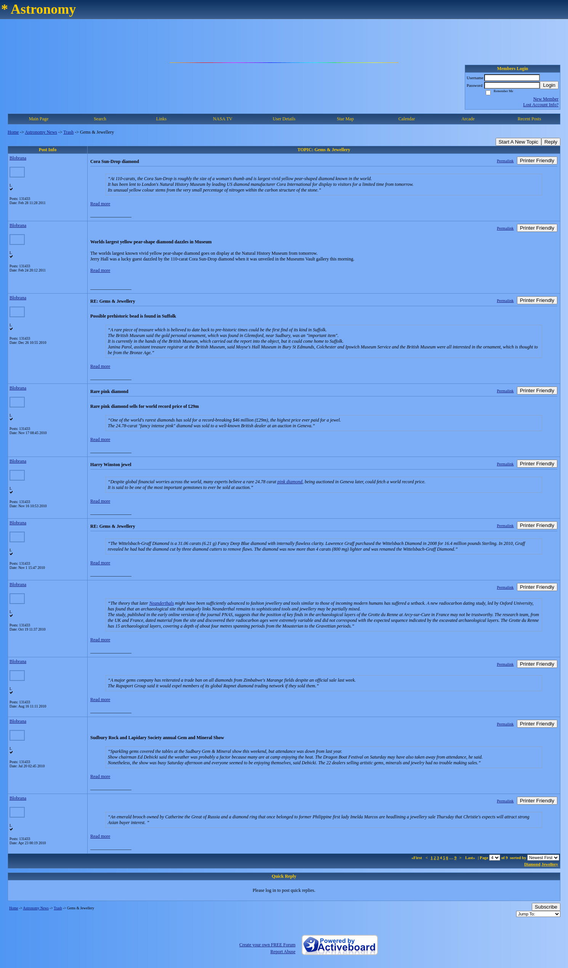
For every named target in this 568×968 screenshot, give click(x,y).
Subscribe (546, 907)
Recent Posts (529, 118)
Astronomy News (41, 132)
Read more (100, 203)
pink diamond (289, 481)
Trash (68, 132)
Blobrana (18, 158)
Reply (550, 142)
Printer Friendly (537, 160)
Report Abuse (283, 951)
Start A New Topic (518, 142)
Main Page (39, 118)
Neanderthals (161, 603)
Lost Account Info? (540, 104)
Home (13, 132)
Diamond (532, 864)
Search (100, 118)
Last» (470, 857)
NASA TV (222, 118)
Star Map (345, 118)
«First (417, 857)
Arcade (468, 118)
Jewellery (549, 864)
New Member (545, 99)
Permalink (505, 160)
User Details (284, 118)
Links (161, 118)
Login (549, 85)
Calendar (406, 118)
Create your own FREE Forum (267, 944)
